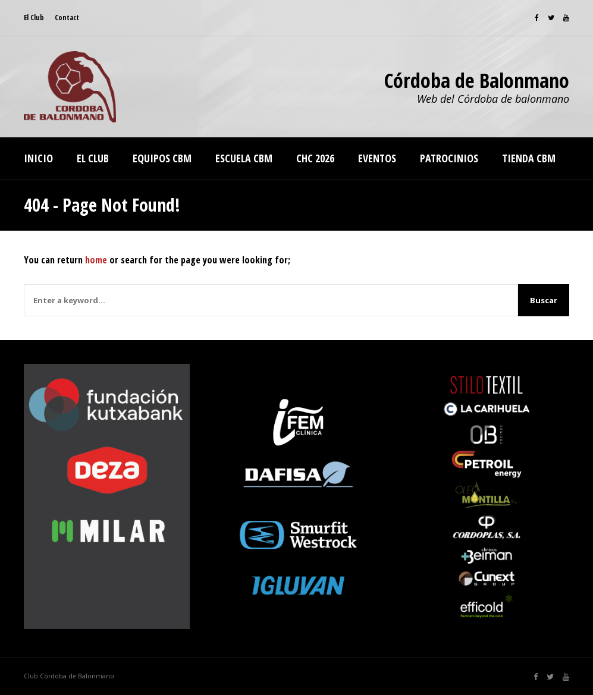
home (96, 259)
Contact (67, 17)
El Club (34, 17)
